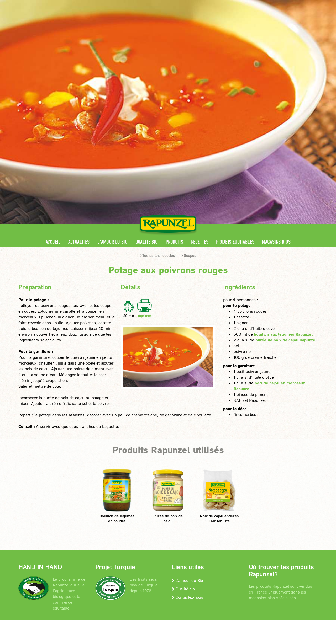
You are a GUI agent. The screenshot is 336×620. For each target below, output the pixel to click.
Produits (174, 102)
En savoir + (39, 489)
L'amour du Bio (112, 102)
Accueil (53, 102)
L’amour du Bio (187, 440)
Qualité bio (146, 102)
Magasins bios (276, 102)
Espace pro (218, 4)
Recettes (199, 102)
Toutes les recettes (157, 115)
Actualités (78, 102)
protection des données (138, 517)
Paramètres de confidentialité (61, 523)
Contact (273, 4)
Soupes (188, 115)
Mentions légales (94, 517)
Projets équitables (235, 102)
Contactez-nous (187, 457)
